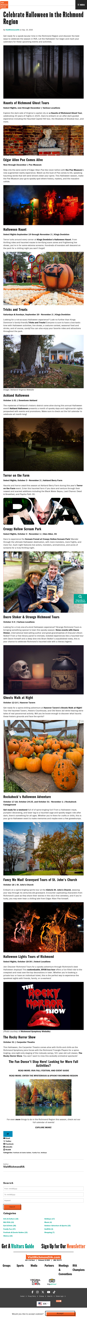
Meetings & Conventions (65, 1269)
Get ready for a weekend (15, 809)
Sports (20, 1265)
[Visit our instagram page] (37, 1292)
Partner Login (60, 1296)
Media (34, 1265)
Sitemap (41, 1296)
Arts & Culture (10, 1219)
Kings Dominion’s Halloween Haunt (54, 239)
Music (48, 1222)
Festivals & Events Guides (22, 1153)
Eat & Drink (9, 1225)
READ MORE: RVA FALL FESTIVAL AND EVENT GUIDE (43, 1070)
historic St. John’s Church (58, 889)
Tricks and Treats (36, 322)
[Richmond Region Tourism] (4, 5)
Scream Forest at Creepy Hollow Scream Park (47, 539)
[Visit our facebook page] (32, 1292)
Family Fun (36, 1153)
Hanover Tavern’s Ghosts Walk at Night (63, 707)
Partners (49, 1265)
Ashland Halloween (19, 408)
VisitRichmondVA (12, 30)
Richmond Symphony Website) (35, 1031)
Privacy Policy (32, 1296)
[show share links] (8, 1134)
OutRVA (48, 1229)
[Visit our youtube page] (48, 1292)
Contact (22, 1296)
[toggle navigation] (81, 4)
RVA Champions (79, 1267)
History (8, 1236)
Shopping (49, 1232)
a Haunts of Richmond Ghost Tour (65, 113)
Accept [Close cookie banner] (60, 1313)
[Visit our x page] (43, 1292)
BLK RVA (8, 1222)
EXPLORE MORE (43, 1127)
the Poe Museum (74, 169)
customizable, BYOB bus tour (41, 969)
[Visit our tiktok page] (54, 1292)
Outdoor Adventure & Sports (57, 1225)
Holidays (44, 1153)
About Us (50, 1296)
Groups (7, 1265)
